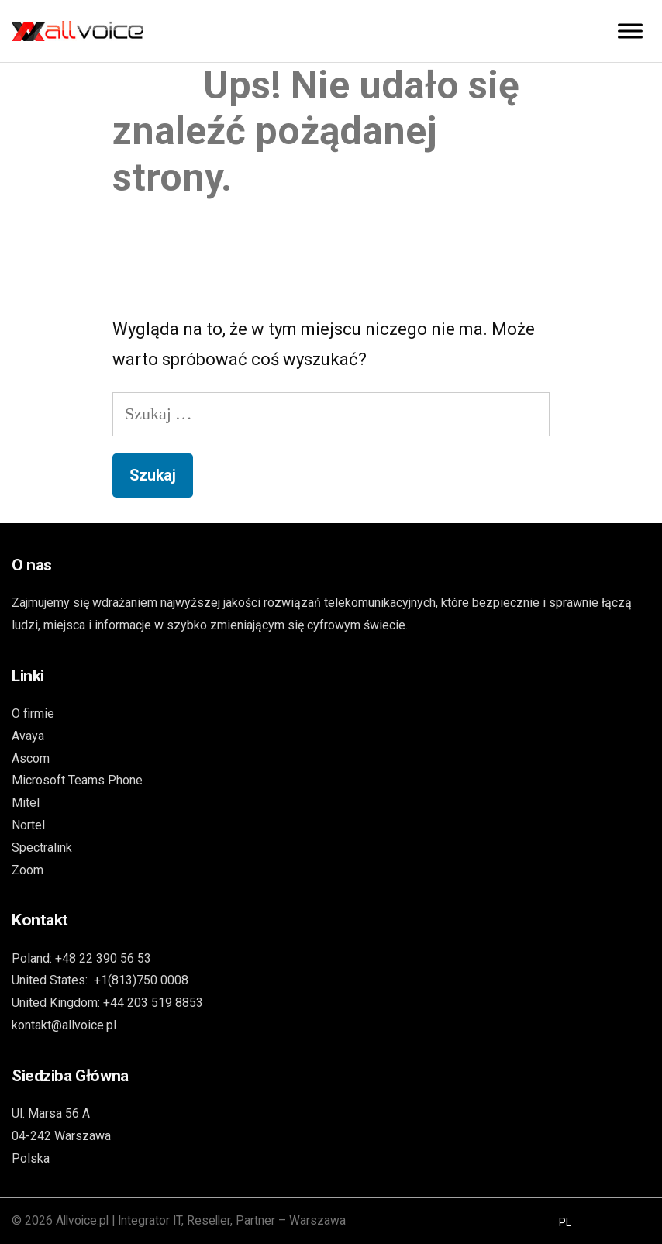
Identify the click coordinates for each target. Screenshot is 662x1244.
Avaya (28, 736)
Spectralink (42, 847)
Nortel (28, 825)
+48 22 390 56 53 (103, 958)
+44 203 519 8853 (153, 1002)
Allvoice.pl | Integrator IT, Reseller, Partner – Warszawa (201, 1220)
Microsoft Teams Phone (77, 780)
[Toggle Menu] (630, 30)
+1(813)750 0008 (141, 980)
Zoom (27, 870)
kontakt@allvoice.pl (64, 1025)
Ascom (31, 758)
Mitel (26, 802)
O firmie (33, 713)
